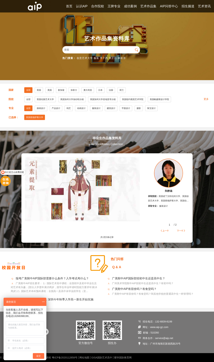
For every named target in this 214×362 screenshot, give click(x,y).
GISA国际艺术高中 (101, 357)
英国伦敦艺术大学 (45, 99)
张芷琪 (113, 58)
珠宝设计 (151, 108)
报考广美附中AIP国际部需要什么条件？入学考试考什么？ (52, 278)
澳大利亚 (87, 90)
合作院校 (97, 6)
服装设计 (96, 108)
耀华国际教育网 (123, 357)
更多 (206, 99)
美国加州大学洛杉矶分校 (72, 99)
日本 (100, 90)
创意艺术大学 (85, 58)
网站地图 (84, 357)
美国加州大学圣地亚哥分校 (103, 99)
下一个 (181, 231)
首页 (69, 6)
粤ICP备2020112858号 (64, 357)
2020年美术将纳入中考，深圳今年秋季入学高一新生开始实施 (54, 299)
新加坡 (61, 90)
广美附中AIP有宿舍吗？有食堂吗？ (134, 288)
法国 (111, 90)
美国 (49, 90)
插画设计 (41, 108)
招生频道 (188, 6)
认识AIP (82, 6)
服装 (96, 58)
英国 (39, 90)
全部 (28, 90)
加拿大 (74, 90)
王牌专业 (114, 6)
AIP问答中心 (169, 6)
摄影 (139, 108)
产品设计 (56, 108)
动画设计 (81, 108)
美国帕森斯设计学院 (159, 99)
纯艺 (69, 108)
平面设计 (126, 108)
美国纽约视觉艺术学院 (132, 99)
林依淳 (122, 58)
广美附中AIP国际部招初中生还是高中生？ (138, 278)
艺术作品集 (148, 6)
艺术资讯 (204, 6)
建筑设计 (111, 108)
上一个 (164, 231)
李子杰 (104, 58)
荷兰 (121, 90)
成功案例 (130, 6)
